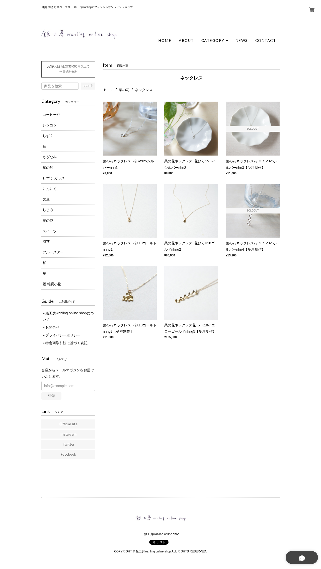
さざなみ (50, 157)
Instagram (68, 434)
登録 (51, 396)
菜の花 (124, 90)
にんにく (50, 189)
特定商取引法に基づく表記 (66, 343)
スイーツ (50, 231)
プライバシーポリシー (63, 335)
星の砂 (48, 168)
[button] (215, 40)
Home (108, 90)
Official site (68, 424)
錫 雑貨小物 (52, 284)
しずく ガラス (54, 178)
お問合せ (52, 327)
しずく (48, 136)
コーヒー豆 (51, 115)
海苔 (46, 242)
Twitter (68, 444)
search (88, 86)
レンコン (50, 125)
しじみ (48, 210)
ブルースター (53, 252)
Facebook (68, 454)
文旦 (46, 199)
